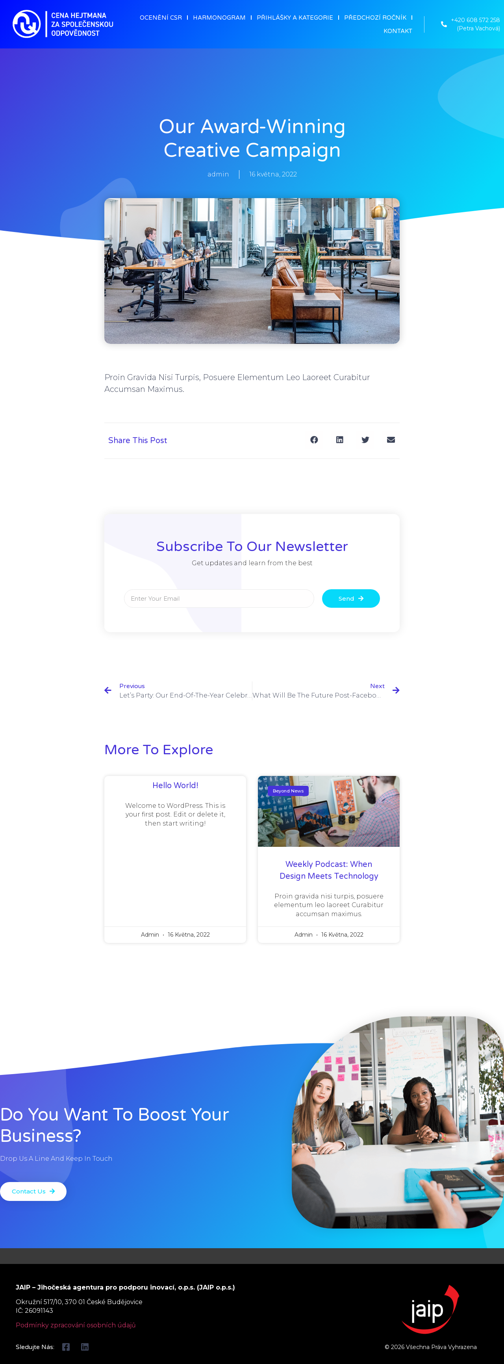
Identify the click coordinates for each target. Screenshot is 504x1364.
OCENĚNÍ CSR (161, 17)
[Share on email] (391, 440)
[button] (34, 1191)
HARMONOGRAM (219, 17)
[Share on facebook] (314, 440)
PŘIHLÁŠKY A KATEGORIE (295, 17)
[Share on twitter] (365, 440)
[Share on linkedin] (339, 440)
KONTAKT (398, 31)
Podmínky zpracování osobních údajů (76, 1325)
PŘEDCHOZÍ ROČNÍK (375, 17)
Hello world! (175, 786)
